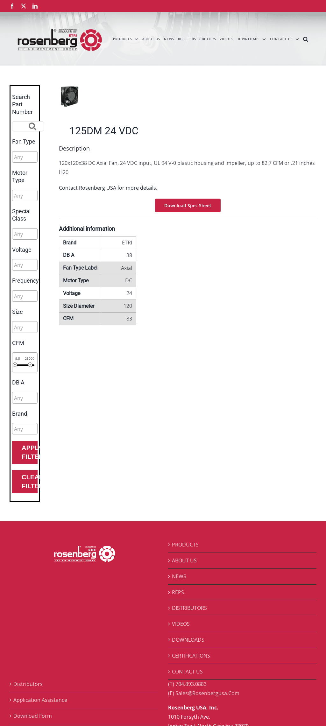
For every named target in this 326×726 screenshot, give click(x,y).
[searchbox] (42, 157)
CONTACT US (187, 671)
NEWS (179, 576)
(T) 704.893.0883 (187, 683)
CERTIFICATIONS (191, 655)
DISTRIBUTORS (189, 607)
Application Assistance (40, 699)
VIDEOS (181, 623)
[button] (305, 39)
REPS (178, 592)
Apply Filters (30, 452)
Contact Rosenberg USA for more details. (108, 187)
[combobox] (25, 157)
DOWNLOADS (188, 639)
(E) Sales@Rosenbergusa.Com (203, 693)
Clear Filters (30, 482)
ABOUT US (184, 560)
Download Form (32, 715)
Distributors (28, 683)
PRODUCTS (185, 544)
